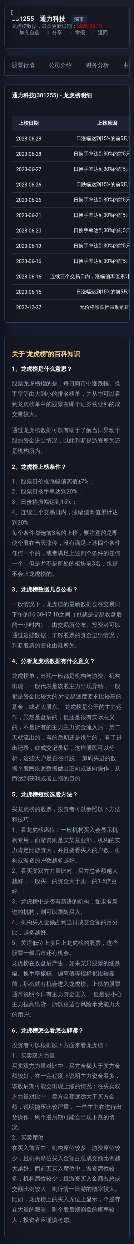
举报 (76, 32)
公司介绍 (60, 65)
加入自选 (25, 32)
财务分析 (97, 65)
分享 (53, 32)
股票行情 (23, 65)
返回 (99, 32)
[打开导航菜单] (12, 12)
